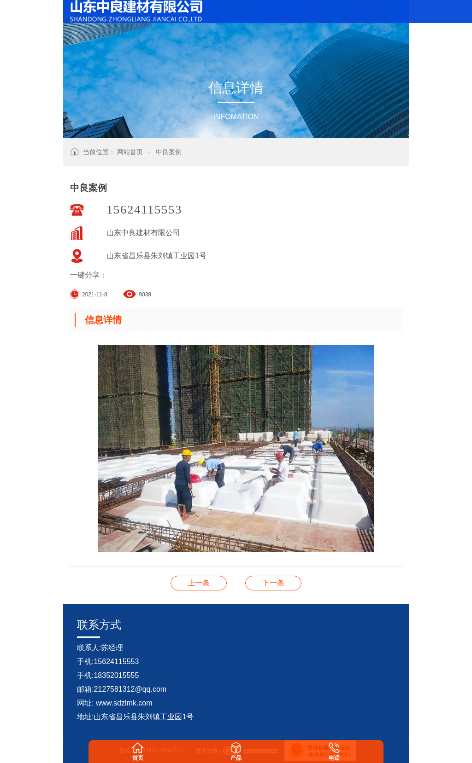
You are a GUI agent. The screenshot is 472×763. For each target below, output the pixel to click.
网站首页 (130, 152)
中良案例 (169, 152)
